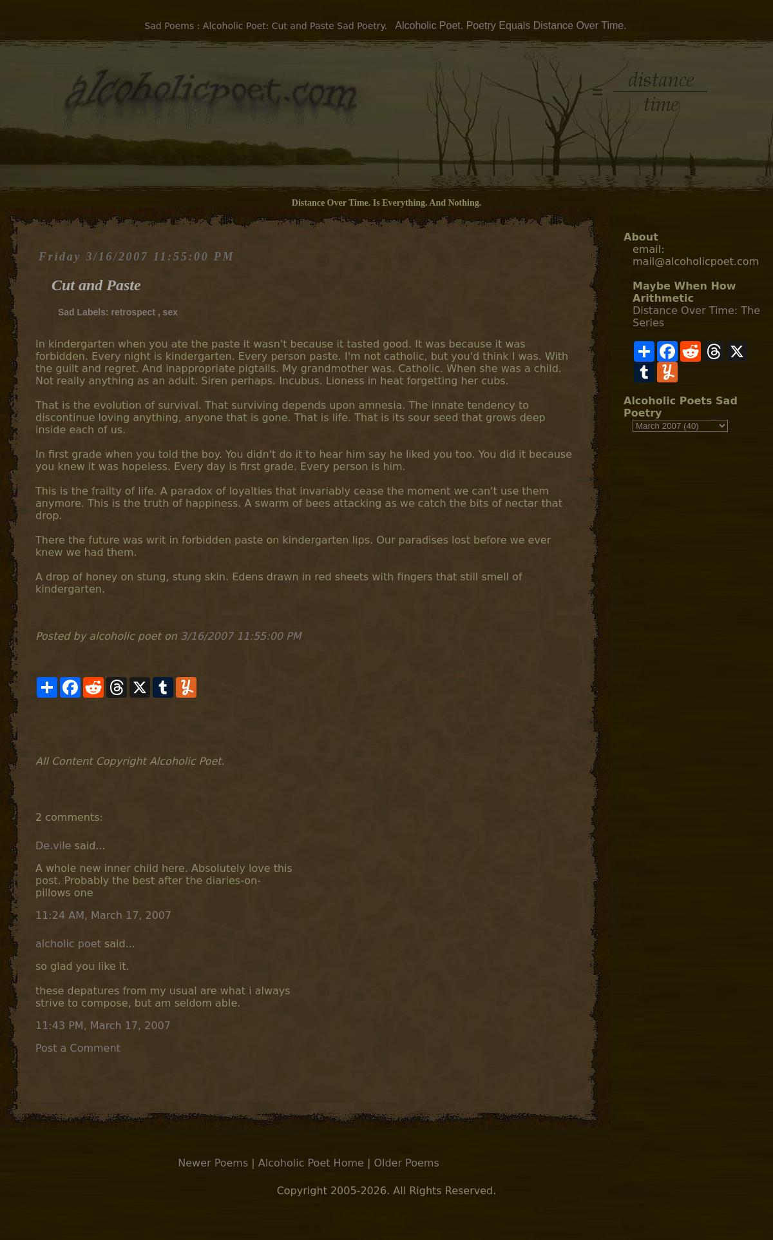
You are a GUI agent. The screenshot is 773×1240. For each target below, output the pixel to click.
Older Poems (406, 1163)
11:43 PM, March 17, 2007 (103, 1025)
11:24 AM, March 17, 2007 (103, 915)
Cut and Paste (96, 285)
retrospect (133, 312)
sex (170, 312)
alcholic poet (68, 944)
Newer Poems (213, 1163)
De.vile (53, 846)
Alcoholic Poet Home (311, 1163)
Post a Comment (77, 1048)
